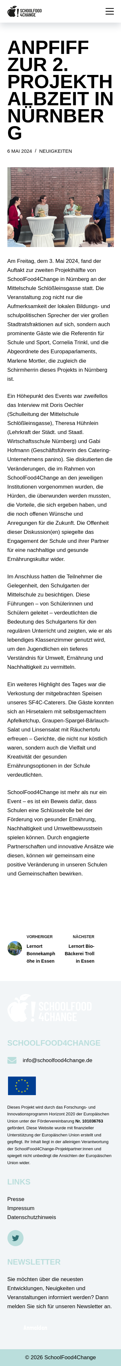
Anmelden (35, 1327)
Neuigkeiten (55, 151)
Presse (16, 1199)
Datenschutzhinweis (31, 1217)
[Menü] (110, 11)
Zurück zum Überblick (51, 895)
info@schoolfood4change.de (58, 1060)
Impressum (21, 1208)
